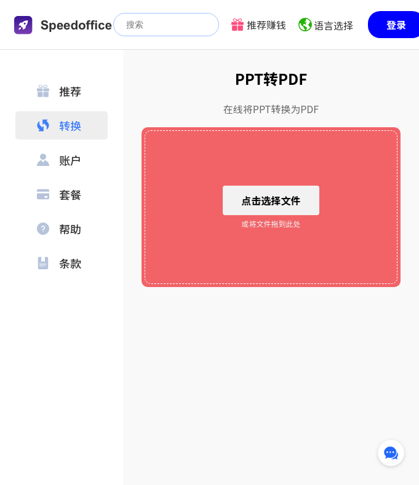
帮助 (59, 229)
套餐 (59, 194)
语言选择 (333, 25)
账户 (59, 160)
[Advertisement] (271, 387)
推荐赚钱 (266, 24)
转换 (59, 125)
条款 (59, 263)
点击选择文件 (270, 200)
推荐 (59, 91)
